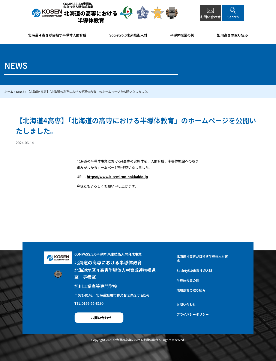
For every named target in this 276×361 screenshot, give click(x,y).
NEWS (20, 91)
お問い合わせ (186, 304)
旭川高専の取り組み (232, 35)
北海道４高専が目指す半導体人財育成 (57, 35)
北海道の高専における (91, 16)
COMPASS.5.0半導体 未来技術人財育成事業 (108, 254)
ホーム (8, 91)
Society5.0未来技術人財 (128, 35)
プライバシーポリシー (193, 314)
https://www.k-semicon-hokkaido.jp (117, 176)
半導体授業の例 (182, 35)
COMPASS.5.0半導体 (78, 5)
